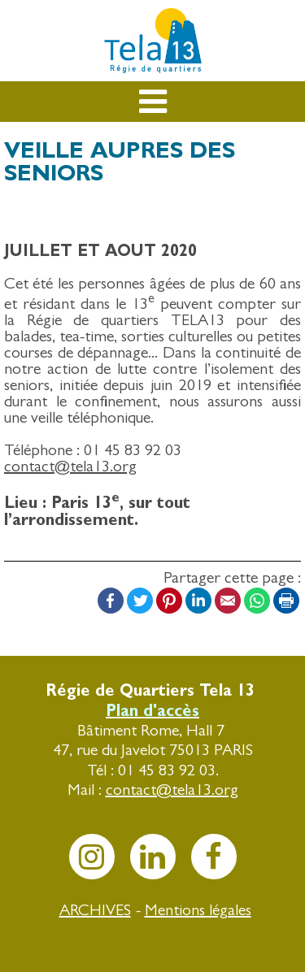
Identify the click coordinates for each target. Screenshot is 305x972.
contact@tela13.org (70, 466)
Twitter (140, 601)
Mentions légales (198, 909)
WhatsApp (257, 601)
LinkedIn (198, 601)
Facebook (111, 601)
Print (286, 601)
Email (228, 601)
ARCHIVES (95, 909)
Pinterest (169, 601)
